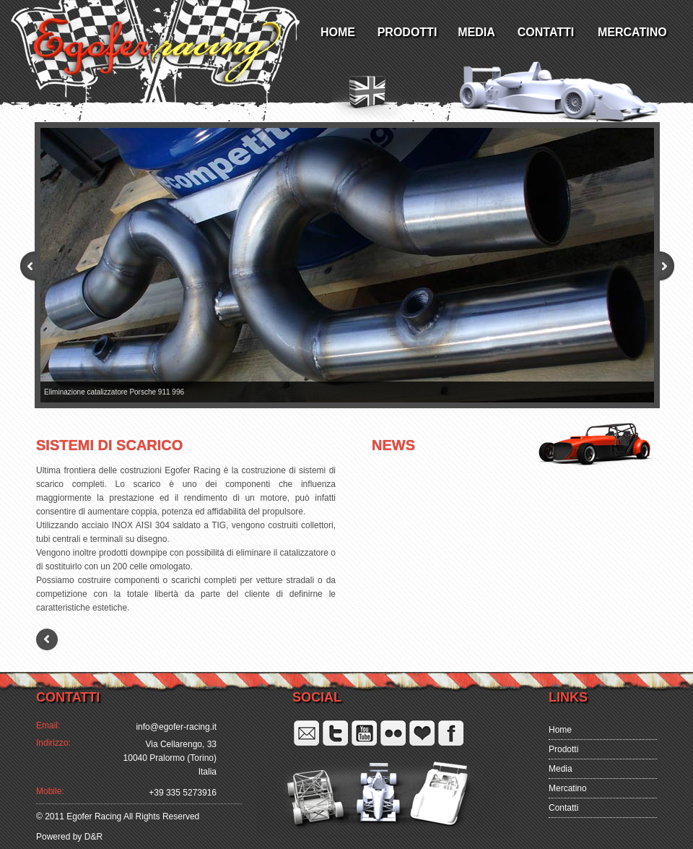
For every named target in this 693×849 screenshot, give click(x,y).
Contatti (563, 808)
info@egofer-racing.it (176, 727)
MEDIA (476, 32)
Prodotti (563, 749)
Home (560, 730)
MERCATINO (630, 32)
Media (560, 769)
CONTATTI (546, 32)
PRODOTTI (407, 32)
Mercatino (568, 788)
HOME (338, 32)
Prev (37, 266)
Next (657, 266)
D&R (92, 837)
